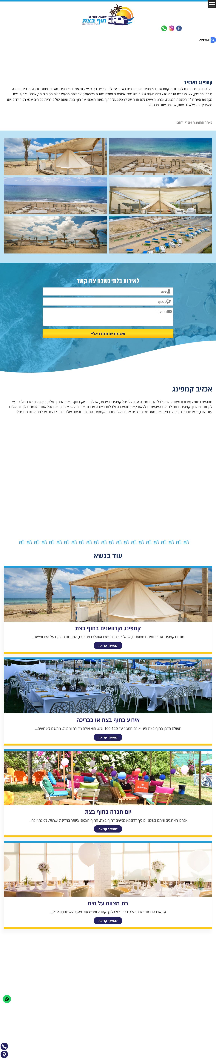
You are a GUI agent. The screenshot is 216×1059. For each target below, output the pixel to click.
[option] (108, 396)
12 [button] (105, 542)
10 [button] (120, 542)
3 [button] (172, 542)
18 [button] (60, 542)
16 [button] (75, 542)
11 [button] (113, 542)
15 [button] (83, 542)
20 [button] (45, 542)
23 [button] (23, 542)
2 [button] (180, 542)
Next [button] (2, 372)
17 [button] (68, 542)
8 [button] (135, 542)
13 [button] (98, 542)
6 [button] (150, 542)
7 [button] (142, 542)
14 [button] (90, 542)
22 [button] (30, 542)
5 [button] (157, 542)
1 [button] (187, 542)
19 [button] (53, 542)
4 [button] (165, 542)
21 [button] (38, 542)
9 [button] (127, 542)
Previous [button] (213, 372)
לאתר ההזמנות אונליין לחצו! (193, 122)
